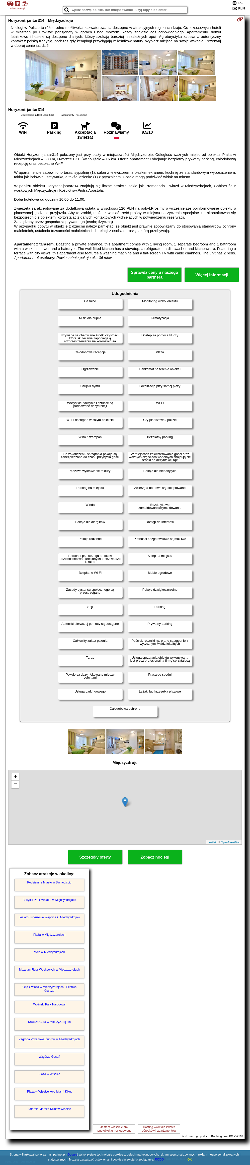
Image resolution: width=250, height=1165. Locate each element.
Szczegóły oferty (95, 857)
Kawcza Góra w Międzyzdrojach (49, 1022)
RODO (159, 1159)
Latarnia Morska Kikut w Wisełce (49, 1109)
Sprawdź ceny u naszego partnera (154, 274)
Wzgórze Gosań (49, 1056)
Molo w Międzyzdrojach (49, 952)
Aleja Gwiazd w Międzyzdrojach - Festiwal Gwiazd (49, 988)
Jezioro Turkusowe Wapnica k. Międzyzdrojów (49, 917)
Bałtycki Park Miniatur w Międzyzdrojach (49, 900)
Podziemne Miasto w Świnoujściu (49, 882)
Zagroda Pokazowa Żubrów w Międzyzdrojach (49, 1039)
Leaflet (212, 842)
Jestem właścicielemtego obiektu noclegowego (114, 1128)
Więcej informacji (211, 275)
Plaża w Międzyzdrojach (49, 934)
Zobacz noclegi (155, 857)
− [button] (15, 784)
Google (72, 1154)
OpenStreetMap (230, 842)
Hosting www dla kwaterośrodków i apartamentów (159, 1128)
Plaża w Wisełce (49, 1074)
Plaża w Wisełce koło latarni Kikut (49, 1091)
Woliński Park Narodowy (49, 1004)
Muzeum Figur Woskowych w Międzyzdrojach (49, 969)
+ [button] (15, 777)
